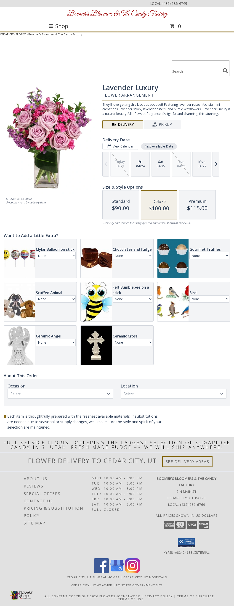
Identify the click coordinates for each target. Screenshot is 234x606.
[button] (186, 542)
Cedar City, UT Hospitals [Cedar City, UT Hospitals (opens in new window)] (145, 577)
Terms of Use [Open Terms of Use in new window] (131, 599)
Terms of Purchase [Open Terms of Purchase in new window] (195, 596)
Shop (58, 26)
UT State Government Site (139, 585)
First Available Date (159, 146)
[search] (225, 71)
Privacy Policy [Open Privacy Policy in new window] (159, 596)
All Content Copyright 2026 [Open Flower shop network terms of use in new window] (71, 596)
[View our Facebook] (101, 571)
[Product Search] (196, 71)
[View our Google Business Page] (117, 571)
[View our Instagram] (132, 571)
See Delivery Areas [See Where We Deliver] (187, 461)
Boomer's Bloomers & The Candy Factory (117, 14)
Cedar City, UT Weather (91, 585)
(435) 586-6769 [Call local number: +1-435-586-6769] (175, 3)
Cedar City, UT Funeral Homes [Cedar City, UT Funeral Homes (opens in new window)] (93, 577)
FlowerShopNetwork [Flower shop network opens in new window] (119, 596)
